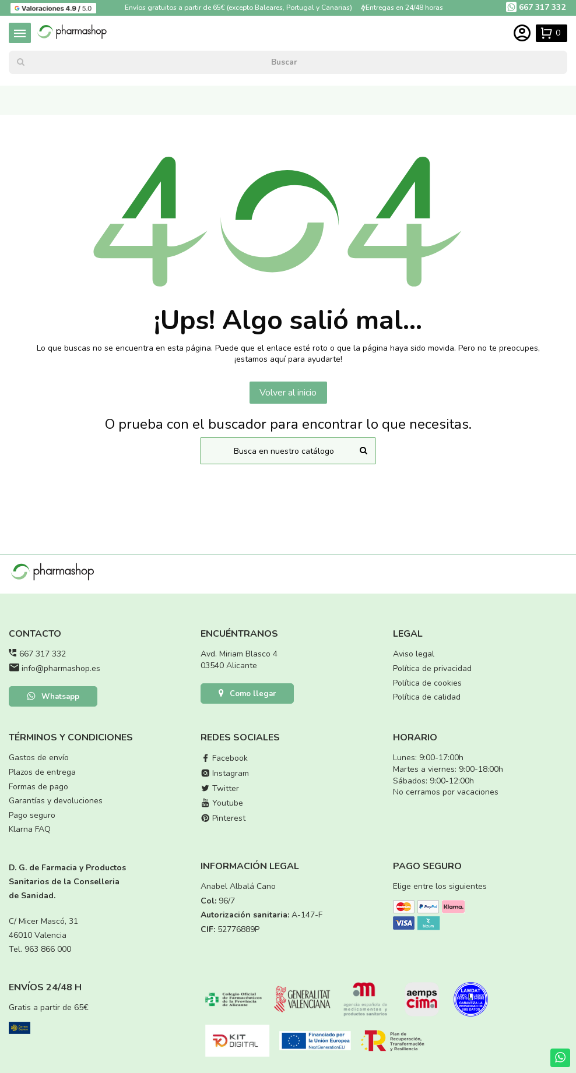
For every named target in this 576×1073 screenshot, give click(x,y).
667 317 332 (42, 653)
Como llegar (247, 694)
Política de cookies (427, 683)
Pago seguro (32, 815)
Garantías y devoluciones (56, 800)
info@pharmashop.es (61, 668)
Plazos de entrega (42, 772)
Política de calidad (427, 697)
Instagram (225, 773)
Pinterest (223, 818)
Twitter (220, 788)
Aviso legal (413, 653)
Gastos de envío (39, 757)
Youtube (222, 803)
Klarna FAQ (30, 829)
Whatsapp (53, 697)
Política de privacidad (432, 668)
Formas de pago (38, 786)
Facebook (224, 758)
